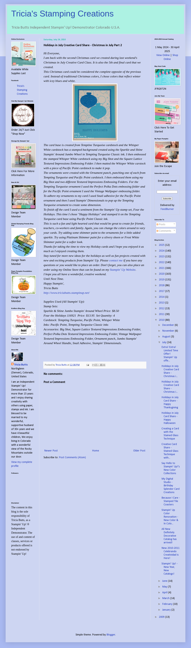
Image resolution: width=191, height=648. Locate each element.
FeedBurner (167, 209)
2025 (162, 245)
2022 (162, 262)
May (165, 586)
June (165, 581)
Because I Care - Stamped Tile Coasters (171, 501)
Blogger (110, 634)
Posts (161, 224)
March (166, 598)
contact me (116, 260)
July (164, 342)
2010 (162, 320)
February (167, 604)
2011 (162, 314)
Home (95, 450)
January (166, 609)
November (168, 330)
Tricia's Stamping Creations (62, 13)
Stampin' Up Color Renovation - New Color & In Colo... (170, 517)
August (166, 336)
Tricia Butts (21, 364)
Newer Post (51, 450)
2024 (162, 250)
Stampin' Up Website (122, 269)
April (165, 592)
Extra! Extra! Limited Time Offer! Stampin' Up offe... (170, 354)
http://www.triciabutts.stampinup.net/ (67, 292)
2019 (162, 279)
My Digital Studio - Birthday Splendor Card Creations (170, 485)
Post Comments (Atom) (72, 457)
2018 (162, 285)
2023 (162, 256)
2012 (162, 308)
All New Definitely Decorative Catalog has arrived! (169, 536)
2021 (162, 268)
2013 (162, 302)
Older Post (139, 450)
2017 (162, 291)
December (168, 325)
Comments (164, 231)
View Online (163, 55)
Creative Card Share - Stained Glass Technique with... (170, 451)
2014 (162, 297)
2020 (162, 274)
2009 (162, 617)
